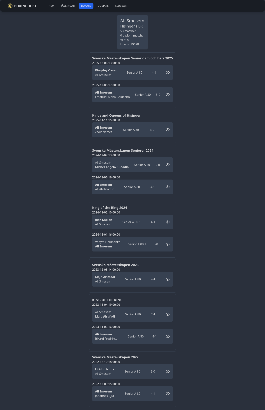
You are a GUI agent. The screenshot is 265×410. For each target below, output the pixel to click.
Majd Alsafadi (105, 277)
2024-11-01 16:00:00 (106, 234)
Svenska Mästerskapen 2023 (115, 265)
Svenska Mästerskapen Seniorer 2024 (122, 150)
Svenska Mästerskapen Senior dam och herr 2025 (132, 58)
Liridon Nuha (104, 369)
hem (51, 6)
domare (103, 6)
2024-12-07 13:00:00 (106, 155)
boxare (86, 6)
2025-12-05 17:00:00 (106, 85)
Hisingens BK (131, 26)
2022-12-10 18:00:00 (106, 362)
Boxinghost (22, 5)
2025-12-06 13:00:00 (106, 63)
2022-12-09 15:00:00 (106, 384)
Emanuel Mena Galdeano (112, 97)
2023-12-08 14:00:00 (106, 270)
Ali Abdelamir (104, 189)
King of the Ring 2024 (109, 207)
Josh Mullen (103, 220)
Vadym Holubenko (108, 242)
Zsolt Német (103, 132)
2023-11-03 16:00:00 (106, 327)
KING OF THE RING (107, 300)
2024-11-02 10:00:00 (106, 212)
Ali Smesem (103, 75)
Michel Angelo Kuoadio (112, 167)
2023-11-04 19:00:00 (106, 305)
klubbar (121, 6)
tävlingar (68, 6)
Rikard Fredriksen (107, 339)
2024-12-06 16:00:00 (106, 177)
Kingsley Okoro (106, 70)
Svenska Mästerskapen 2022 (115, 357)
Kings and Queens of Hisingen (117, 115)
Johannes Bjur (104, 396)
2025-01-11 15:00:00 (106, 120)
